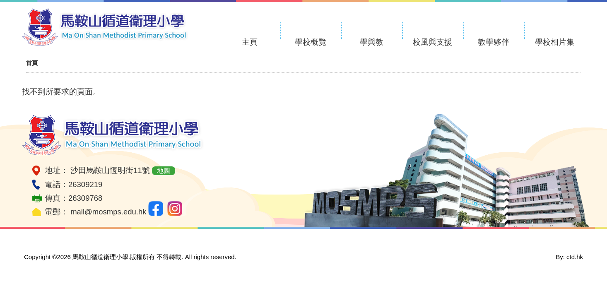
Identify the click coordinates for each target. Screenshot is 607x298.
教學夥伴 (493, 42)
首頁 (32, 63)
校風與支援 (432, 42)
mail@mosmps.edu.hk (108, 211)
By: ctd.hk (569, 256)
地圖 (163, 170)
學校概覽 (310, 42)
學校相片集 (554, 42)
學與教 (371, 42)
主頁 (250, 42)
